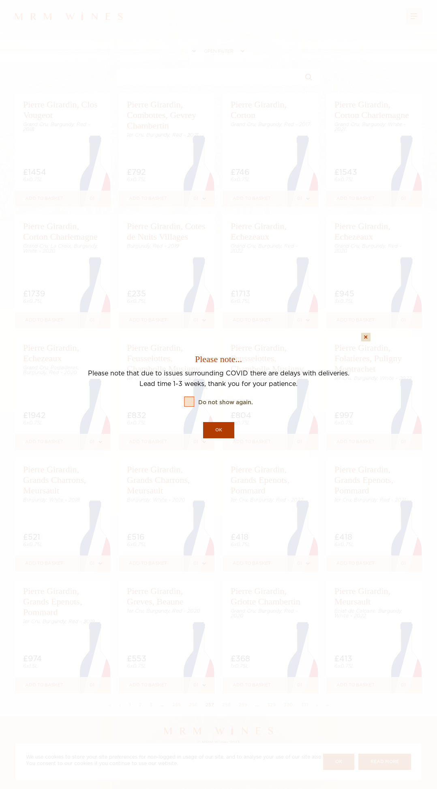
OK (218, 430)
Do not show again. (225, 402)
